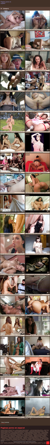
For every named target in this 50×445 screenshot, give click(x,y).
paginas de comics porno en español (8, 436)
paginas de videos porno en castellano (35, 440)
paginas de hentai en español (22, 436)
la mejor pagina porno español (36, 430)
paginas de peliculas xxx (7, 438)
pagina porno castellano (27, 435)
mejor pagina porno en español (18, 432)
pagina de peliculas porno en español (24, 434)
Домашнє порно (4, 442)
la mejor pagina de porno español (7, 430)
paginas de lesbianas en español (35, 436)
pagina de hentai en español (10, 434)
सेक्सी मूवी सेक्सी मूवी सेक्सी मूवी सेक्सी (9, 443)
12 (30, 418)
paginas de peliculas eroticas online (15, 437)
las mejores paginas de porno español (21, 430)
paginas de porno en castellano (34, 438)
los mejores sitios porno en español (36, 431)
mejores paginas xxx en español (16, 433)
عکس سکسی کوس (45, 443)
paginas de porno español (26, 439)
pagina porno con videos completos (41, 435)
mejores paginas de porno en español (32, 432)
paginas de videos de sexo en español (19, 440)
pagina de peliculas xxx (37, 434)
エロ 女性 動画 (17, 443)
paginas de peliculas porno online (15, 438)
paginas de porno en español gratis (13, 439)
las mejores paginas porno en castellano (38, 430)
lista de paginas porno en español (21, 431)
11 (27, 418)
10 (25, 418)
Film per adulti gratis (18, 442)
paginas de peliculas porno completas (30, 437)
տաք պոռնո (40, 442)
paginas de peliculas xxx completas (20, 438)
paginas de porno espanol (38, 439)
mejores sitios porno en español (30, 433)
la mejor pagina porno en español (22, 430)
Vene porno (10, 442)
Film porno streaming (25, 443)
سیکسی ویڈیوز (25, 442)
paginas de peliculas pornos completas (31, 438)
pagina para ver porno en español (14, 435)
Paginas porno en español (35, 443)
